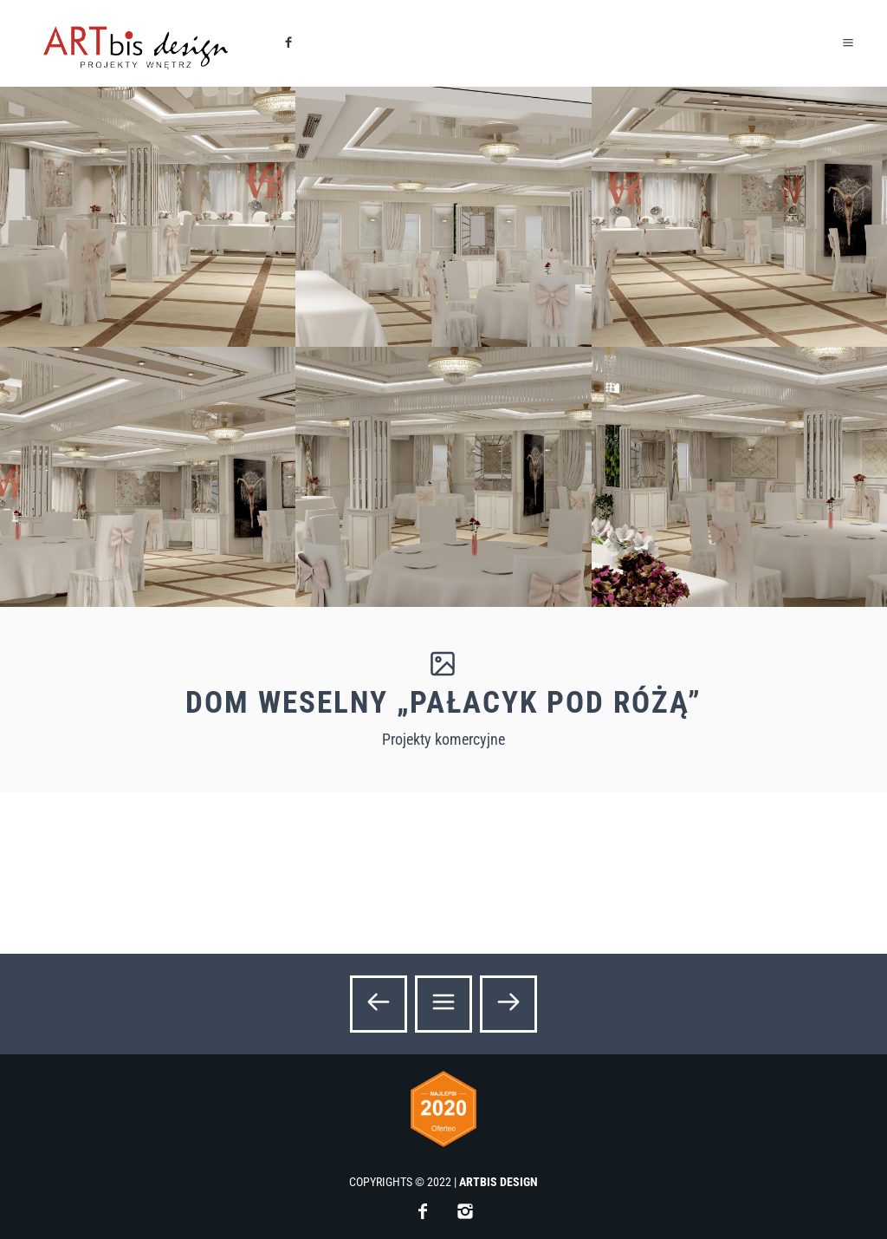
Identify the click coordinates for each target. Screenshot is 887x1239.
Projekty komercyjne (443, 739)
